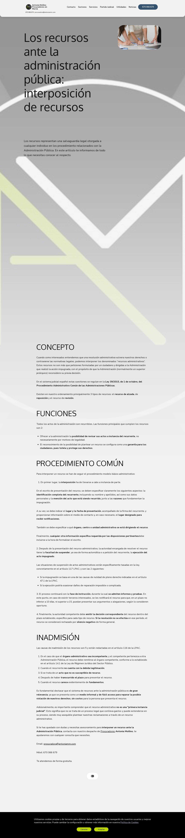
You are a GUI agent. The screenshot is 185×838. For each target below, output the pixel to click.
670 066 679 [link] (148, 7)
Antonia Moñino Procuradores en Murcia (39, 7)
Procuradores (108, 731)
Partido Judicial (107, 7)
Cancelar (84, 829)
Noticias (132, 7)
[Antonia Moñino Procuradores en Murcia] (28, 7)
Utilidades (121, 7)
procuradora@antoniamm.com (60, 743)
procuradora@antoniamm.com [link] (45, 12)
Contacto (71, 7)
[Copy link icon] (92, 776)
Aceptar (101, 829)
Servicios (93, 7)
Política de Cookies (129, 822)
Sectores (82, 7)
